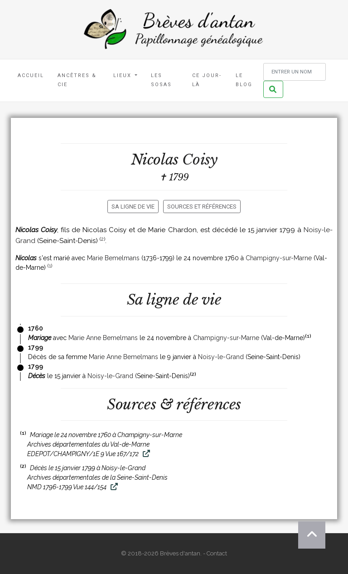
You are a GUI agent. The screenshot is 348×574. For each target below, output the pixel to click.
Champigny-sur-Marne (279, 258)
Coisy (199, 160)
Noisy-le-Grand (221, 356)
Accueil (31, 75)
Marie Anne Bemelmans (103, 337)
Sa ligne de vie (133, 206)
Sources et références (202, 206)
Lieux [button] (123, 75)
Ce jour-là (207, 80)
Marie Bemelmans (113, 258)
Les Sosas (161, 80)
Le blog (244, 80)
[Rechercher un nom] (294, 72)
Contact (217, 553)
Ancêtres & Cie (77, 80)
